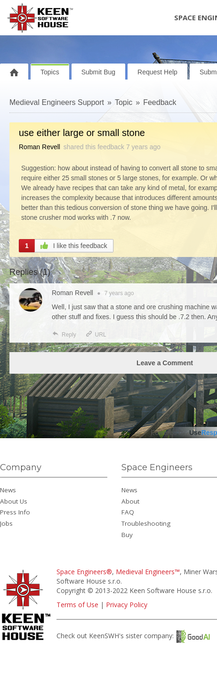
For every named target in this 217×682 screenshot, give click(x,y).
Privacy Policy (126, 604)
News (8, 490)
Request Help (157, 72)
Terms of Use (77, 604)
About (130, 501)
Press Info (15, 512)
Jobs (6, 523)
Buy (127, 534)
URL (95, 334)
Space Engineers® (84, 571)
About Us (13, 501)
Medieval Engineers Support (56, 102)
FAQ (127, 512)
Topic (123, 102)
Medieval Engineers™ (148, 571)
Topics (49, 72)
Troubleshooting (145, 523)
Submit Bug (98, 72)
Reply (64, 334)
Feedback (159, 102)
